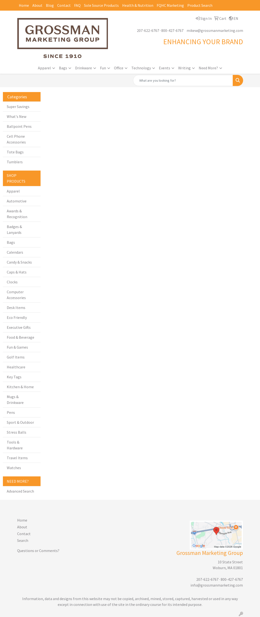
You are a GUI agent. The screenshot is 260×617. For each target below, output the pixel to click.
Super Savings (18, 106)
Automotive (17, 201)
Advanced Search (20, 491)
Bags (63, 67)
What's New (16, 116)
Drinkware (83, 67)
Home (24, 5)
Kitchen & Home (20, 386)
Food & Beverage (20, 337)
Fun (103, 67)
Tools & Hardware (15, 445)
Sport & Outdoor (20, 422)
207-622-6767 (148, 30)
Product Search (199, 5)
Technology (141, 67)
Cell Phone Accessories (16, 139)
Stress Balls (16, 432)
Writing (184, 67)
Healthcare (16, 367)
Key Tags (14, 376)
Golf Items (16, 357)
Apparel (44, 67)
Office (118, 67)
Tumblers (15, 161)
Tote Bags (15, 152)
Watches (14, 467)
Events (164, 67)
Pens (11, 412)
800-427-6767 (172, 30)
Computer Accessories (16, 294)
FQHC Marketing (170, 5)
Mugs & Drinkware (15, 399)
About (37, 5)
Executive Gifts (19, 327)
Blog (50, 5)
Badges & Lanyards (14, 229)
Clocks (12, 282)
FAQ (77, 5)
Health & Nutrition (137, 5)
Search (22, 540)
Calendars (15, 252)
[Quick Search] (183, 80)
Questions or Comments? (38, 550)
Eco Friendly (17, 317)
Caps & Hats (17, 272)
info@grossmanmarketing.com (216, 585)
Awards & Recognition (17, 213)
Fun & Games (17, 347)
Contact (64, 5)
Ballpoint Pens (19, 126)
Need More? (208, 67)
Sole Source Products (101, 5)
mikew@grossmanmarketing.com (215, 30)
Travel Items (17, 457)
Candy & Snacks (19, 262)
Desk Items (16, 307)
